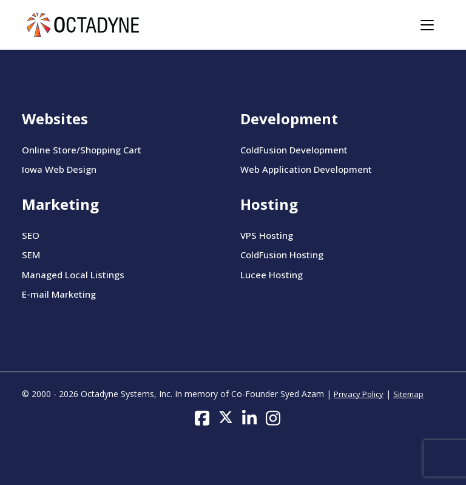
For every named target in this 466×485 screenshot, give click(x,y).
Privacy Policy (358, 394)
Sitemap (408, 394)
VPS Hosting (266, 235)
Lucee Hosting (271, 275)
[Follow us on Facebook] (202, 417)
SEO (30, 235)
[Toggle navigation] (427, 25)
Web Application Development (306, 169)
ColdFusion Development (294, 150)
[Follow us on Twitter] (225, 417)
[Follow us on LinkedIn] (249, 417)
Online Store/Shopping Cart (81, 150)
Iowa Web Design (59, 169)
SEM (31, 255)
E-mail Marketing (59, 294)
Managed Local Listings (73, 275)
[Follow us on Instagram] (273, 417)
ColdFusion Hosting (281, 255)
